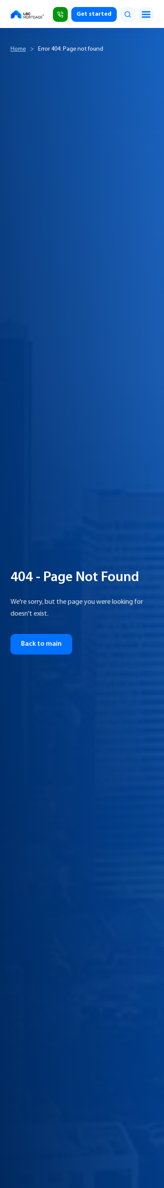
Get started (94, 14)
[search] (127, 14)
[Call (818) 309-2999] (60, 14)
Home (18, 49)
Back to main (41, 644)
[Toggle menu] (146, 14)
